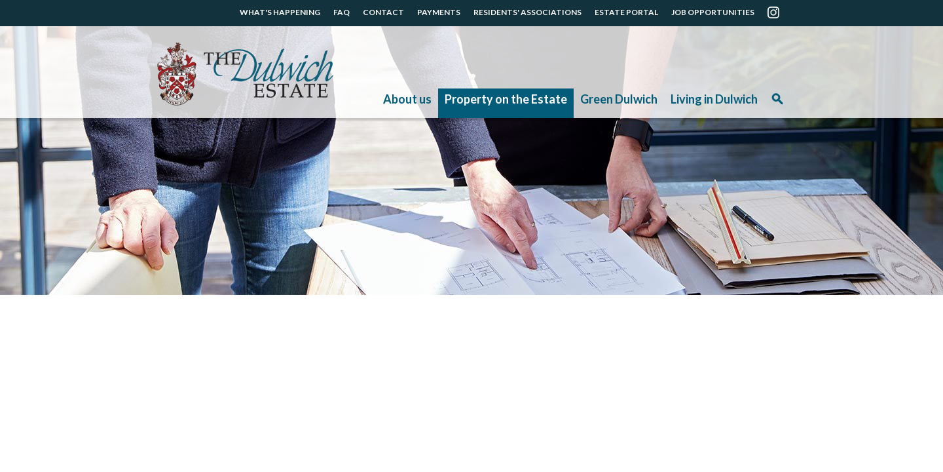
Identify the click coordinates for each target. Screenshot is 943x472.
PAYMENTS (438, 12)
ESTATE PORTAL (626, 12)
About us (407, 99)
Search (777, 103)
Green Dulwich (618, 99)
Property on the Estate (506, 99)
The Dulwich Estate (245, 74)
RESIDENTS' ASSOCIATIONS (527, 12)
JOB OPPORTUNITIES (712, 12)
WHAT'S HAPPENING (280, 12)
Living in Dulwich (714, 99)
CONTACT (383, 12)
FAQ (341, 12)
